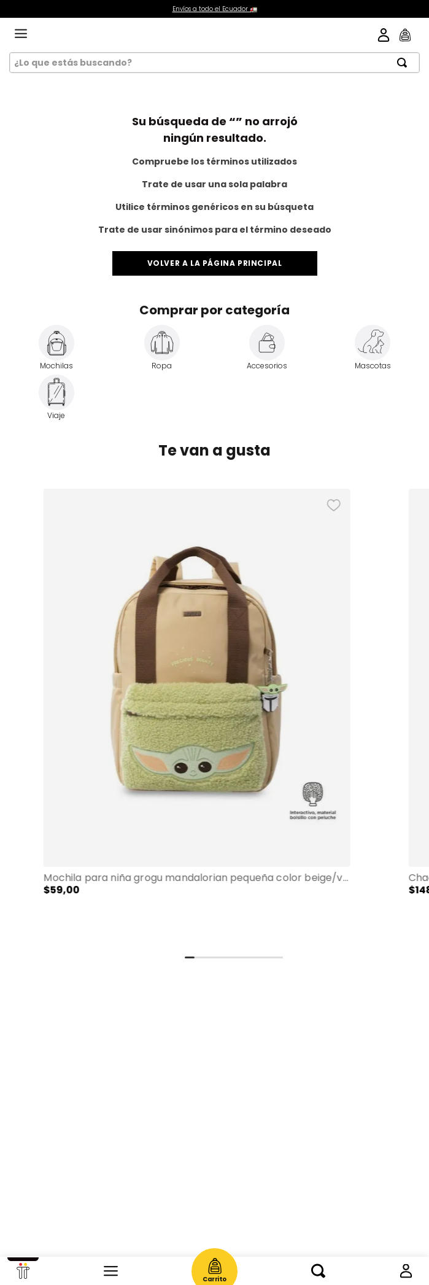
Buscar (318, 1271)
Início (23, 1271)
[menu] (21, 35)
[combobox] (214, 62)
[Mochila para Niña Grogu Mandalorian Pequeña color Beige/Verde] (197, 717)
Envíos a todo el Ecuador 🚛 (214, 9)
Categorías (111, 1271)
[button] (197, 717)
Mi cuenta (406, 1271)
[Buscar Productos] (405, 63)
